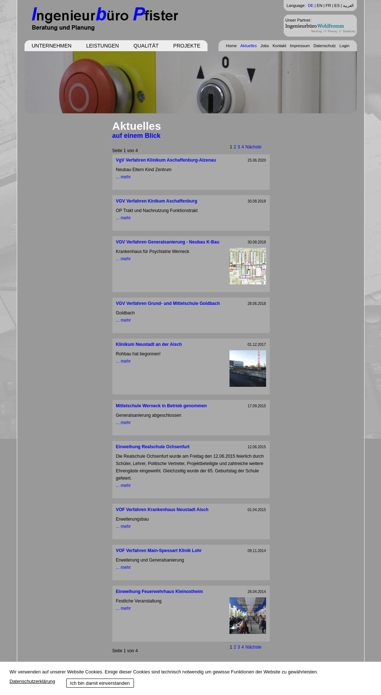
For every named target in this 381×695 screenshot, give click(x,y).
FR (328, 5)
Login (345, 46)
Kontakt (279, 46)
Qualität (146, 46)
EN (319, 5)
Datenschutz (324, 46)
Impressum (300, 46)
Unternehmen (52, 46)
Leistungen (102, 46)
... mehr (123, 177)
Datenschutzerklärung (32, 681)
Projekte (186, 46)
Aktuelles (248, 46)
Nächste (253, 147)
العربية (348, 5)
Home (231, 46)
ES (337, 5)
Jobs (264, 46)
